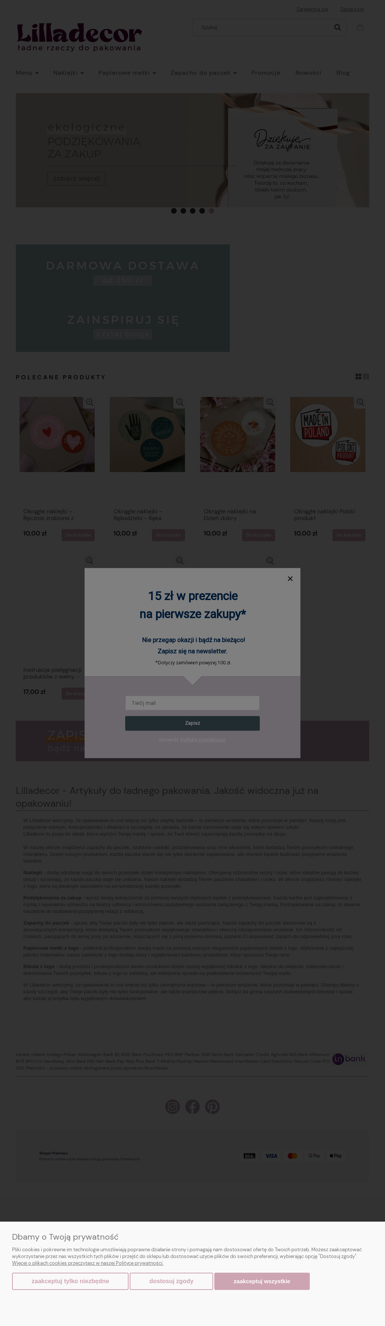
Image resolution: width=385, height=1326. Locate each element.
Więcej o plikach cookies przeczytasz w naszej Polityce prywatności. (88, 1263)
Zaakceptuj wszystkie (262, 1281)
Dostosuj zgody (171, 1281)
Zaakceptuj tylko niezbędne (70, 1281)
